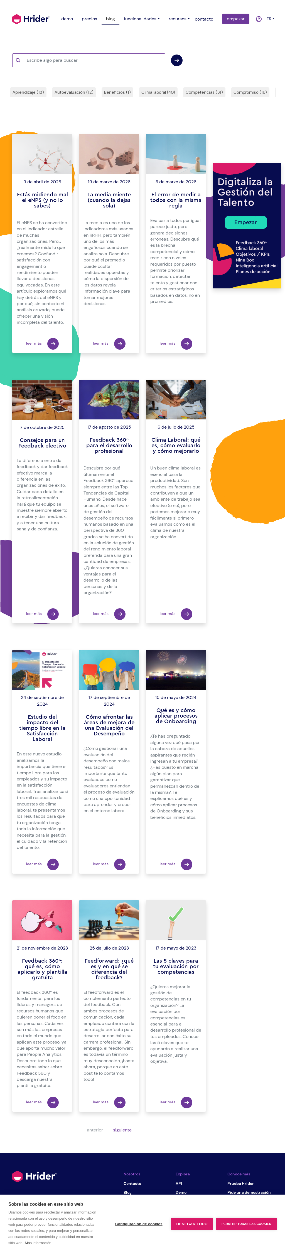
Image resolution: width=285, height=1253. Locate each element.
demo (67, 19)
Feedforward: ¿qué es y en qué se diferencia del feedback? (109, 969)
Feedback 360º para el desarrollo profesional (109, 445)
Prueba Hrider (240, 1183)
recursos (177, 19)
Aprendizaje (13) (28, 92)
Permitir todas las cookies (246, 1223)
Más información (38, 1243)
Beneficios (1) (117, 92)
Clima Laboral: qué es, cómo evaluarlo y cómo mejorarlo (175, 445)
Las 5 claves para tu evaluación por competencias (176, 966)
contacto (204, 19)
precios (89, 19)
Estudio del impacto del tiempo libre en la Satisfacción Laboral (42, 728)
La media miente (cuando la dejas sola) (109, 200)
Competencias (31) (204, 92)
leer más (42, 344)
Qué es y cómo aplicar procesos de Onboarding (176, 716)
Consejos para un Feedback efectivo (42, 443)
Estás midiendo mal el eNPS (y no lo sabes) (42, 200)
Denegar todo (192, 1224)
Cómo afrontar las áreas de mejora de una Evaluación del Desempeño (109, 725)
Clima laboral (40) (158, 92)
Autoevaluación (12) (74, 92)
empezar (236, 19)
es (268, 18)
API (179, 1183)
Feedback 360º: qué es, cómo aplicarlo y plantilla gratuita (42, 969)
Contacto (132, 1183)
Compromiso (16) (250, 92)
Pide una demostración (249, 1192)
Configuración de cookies (139, 1224)
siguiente (122, 1130)
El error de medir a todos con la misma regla (176, 200)
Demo (181, 1192)
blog (110, 19)
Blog (128, 1192)
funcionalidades (140, 19)
